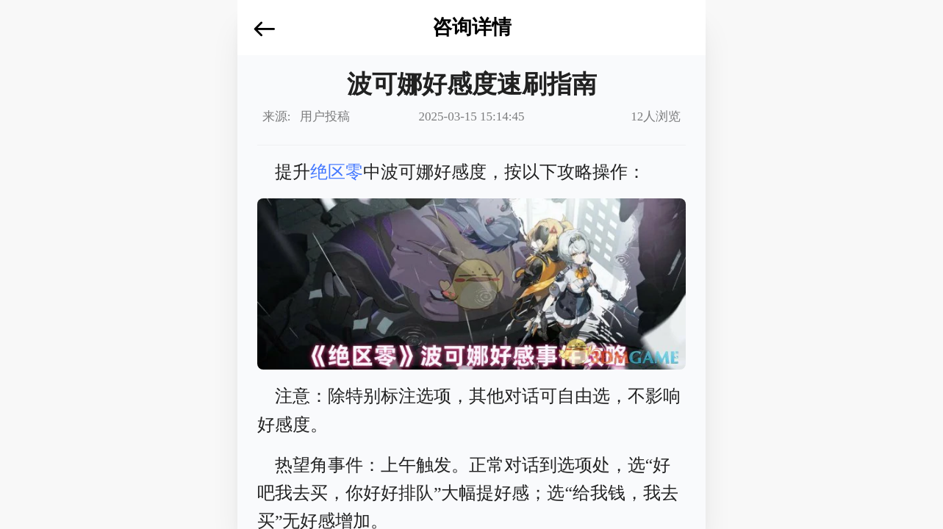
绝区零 (336, 171)
